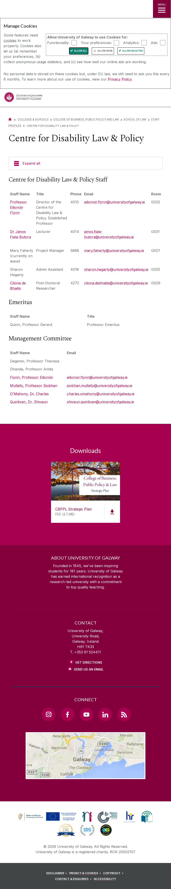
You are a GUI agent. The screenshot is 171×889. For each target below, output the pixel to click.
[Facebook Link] (67, 714)
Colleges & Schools (33, 119)
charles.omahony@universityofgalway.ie (100, 394)
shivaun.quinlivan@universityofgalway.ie (100, 402)
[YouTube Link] (86, 714)
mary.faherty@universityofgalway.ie (114, 250)
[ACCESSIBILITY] (105, 879)
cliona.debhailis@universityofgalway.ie (116, 283)
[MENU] (162, 9)
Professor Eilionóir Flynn (18, 207)
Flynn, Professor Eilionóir (31, 377)
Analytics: (131, 42)
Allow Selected (132, 51)
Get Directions (88, 662)
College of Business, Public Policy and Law (86, 119)
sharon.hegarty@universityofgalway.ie (116, 269)
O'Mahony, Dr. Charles (29, 394)
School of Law (135, 119)
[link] (46, 816)
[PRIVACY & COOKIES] (85, 873)
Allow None (105, 51)
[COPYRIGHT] (114, 873)
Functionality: (58, 42)
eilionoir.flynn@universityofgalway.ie (114, 202)
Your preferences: (96, 42)
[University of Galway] (23, 98)
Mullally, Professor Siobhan (33, 385)
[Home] (10, 119)
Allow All (80, 51)
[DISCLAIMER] (57, 873)
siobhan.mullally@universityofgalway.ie (99, 385)
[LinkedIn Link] (105, 714)
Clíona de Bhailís (18, 286)
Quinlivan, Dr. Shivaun (29, 402)
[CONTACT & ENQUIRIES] (74, 879)
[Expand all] (85, 163)
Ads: (154, 42)
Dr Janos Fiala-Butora (20, 234)
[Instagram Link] (48, 714)
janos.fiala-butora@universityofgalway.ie (109, 234)
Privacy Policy (120, 79)
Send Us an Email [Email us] (89, 669)
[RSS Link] (124, 714)
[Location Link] (85, 775)
